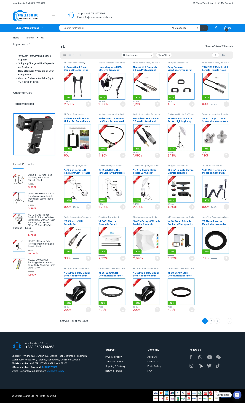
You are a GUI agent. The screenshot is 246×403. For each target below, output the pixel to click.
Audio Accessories (107, 63)
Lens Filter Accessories (212, 217)
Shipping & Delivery (115, 366)
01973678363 (50, 367)
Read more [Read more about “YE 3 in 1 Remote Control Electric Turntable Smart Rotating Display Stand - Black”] (192, 207)
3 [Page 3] (217, 321)
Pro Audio (120, 63)
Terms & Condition (114, 361)
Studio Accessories (142, 217)
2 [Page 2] (211, 321)
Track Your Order (203, 3)
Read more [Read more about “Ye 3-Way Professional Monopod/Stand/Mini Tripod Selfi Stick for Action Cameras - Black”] (226, 207)
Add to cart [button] (88, 104)
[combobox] (114, 28)
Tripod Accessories (211, 114)
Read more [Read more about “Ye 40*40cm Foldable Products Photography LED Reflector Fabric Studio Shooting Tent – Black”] (192, 258)
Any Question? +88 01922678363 (29, 3)
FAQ (149, 370)
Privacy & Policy (113, 356)
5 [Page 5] (229, 321)
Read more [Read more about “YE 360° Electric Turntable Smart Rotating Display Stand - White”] (123, 258)
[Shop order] (137, 55)
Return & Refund (113, 370)
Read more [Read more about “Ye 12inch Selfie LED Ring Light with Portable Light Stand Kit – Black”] (123, 207)
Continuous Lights (176, 114)
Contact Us (153, 361)
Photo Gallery (154, 366)
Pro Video (189, 114)
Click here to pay (55, 371)
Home (16, 37)
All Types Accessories (74, 63)
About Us (152, 356)
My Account (225, 3)
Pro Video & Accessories (212, 166)
